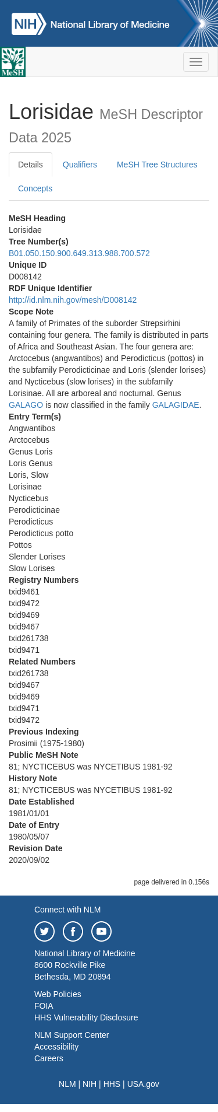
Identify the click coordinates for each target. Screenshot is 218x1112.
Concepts (35, 188)
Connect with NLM (67, 909)
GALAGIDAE (175, 405)
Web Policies (57, 994)
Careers (48, 1058)
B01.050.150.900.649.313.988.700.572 (79, 253)
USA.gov (143, 1084)
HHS (112, 1084)
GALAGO (26, 405)
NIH (90, 1084)
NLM (67, 1084)
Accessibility (56, 1046)
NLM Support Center (71, 1035)
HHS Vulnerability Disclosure (86, 1017)
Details (30, 164)
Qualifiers (80, 164)
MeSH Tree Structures (157, 164)
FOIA (43, 1005)
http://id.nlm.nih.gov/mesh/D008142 (73, 300)
